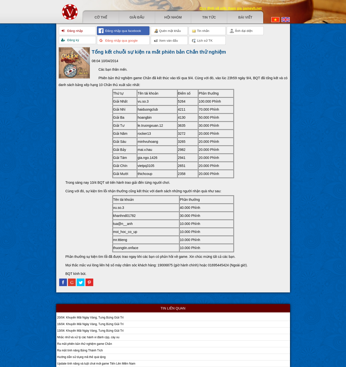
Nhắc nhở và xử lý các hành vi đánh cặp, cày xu (88, 337)
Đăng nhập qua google (121, 40)
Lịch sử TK (202, 41)
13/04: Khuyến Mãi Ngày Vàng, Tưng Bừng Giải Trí (90, 330)
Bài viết (245, 17)
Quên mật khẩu (167, 31)
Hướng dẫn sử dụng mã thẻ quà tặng (81, 357)
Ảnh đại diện (241, 31)
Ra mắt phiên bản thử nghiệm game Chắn (84, 344)
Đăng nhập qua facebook (122, 31)
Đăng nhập (74, 31)
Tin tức (209, 17)
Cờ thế (100, 17)
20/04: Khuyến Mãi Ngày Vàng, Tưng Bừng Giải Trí (90, 317)
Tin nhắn (200, 31)
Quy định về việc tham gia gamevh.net (231, 8)
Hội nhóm (173, 17)
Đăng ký (72, 40)
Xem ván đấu (166, 41)
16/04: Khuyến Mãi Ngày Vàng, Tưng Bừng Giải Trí (90, 324)
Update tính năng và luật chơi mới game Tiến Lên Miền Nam (96, 363)
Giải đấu (137, 17)
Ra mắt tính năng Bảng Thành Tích (80, 350)
